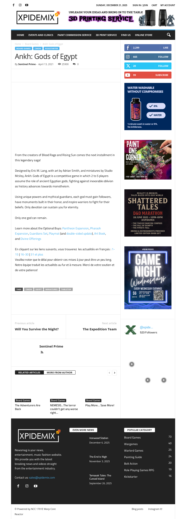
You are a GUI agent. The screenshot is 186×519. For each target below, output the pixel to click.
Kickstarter (51, 48)
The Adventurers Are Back (27, 407)
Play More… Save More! (99, 405)
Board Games (32, 43)
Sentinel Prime (27, 64)
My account (167, 5)
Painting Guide (133, 457)
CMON (38, 48)
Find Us (126, 35)
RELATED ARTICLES (29, 372)
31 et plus (37, 254)
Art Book (99, 233)
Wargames (131, 444)
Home (20, 35)
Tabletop (66, 289)
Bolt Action (131, 463)
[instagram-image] (132, 347)
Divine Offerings (30, 239)
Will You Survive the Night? (37, 329)
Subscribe (161, 75)
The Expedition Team (100, 329)
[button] (168, 35)
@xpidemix (147, 327)
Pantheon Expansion (75, 228)
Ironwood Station (98, 437)
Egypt (39, 289)
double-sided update (79, 233)
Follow (163, 56)
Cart (154, 5)
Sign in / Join (140, 5)
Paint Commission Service (74, 35)
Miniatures (51, 289)
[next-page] (114, 372)
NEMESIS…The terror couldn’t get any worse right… (64, 409)
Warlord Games (133, 450)
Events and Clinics (40, 35)
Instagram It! (155, 509)
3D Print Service (106, 35)
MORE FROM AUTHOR (59, 372)
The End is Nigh (98, 456)
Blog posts (137, 509)
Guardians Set (39, 233)
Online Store (143, 35)
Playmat (54, 233)
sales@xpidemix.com (42, 477)
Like (165, 47)
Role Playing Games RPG (139, 470)
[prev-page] (109, 372)
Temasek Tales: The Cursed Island (100, 477)
